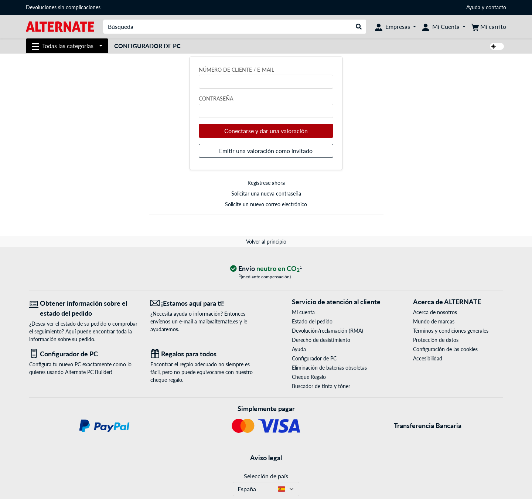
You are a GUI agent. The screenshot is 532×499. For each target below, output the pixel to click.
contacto (496, 7)
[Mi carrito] (488, 26)
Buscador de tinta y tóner (321, 386)
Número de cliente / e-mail (236, 70)
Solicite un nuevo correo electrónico (266, 204)
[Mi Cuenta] (444, 26)
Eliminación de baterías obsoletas (329, 367)
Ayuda (473, 7)
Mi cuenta (303, 312)
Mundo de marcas (433, 321)
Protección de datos (435, 340)
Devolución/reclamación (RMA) (327, 330)
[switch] (497, 46)
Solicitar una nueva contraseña (266, 193)
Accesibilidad (427, 358)
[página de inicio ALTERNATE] (60, 26)
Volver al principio (266, 241)
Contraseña (216, 98)
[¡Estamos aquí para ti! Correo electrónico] (205, 303)
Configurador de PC (147, 45)
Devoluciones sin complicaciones (63, 7)
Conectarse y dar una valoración (266, 130)
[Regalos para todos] (205, 354)
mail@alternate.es (218, 321)
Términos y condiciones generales (450, 330)
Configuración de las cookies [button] (445, 349)
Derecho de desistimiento (321, 340)
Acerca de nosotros (435, 312)
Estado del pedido (312, 321)
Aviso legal (266, 458)
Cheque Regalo (309, 377)
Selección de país (266, 475)
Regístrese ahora (266, 183)
